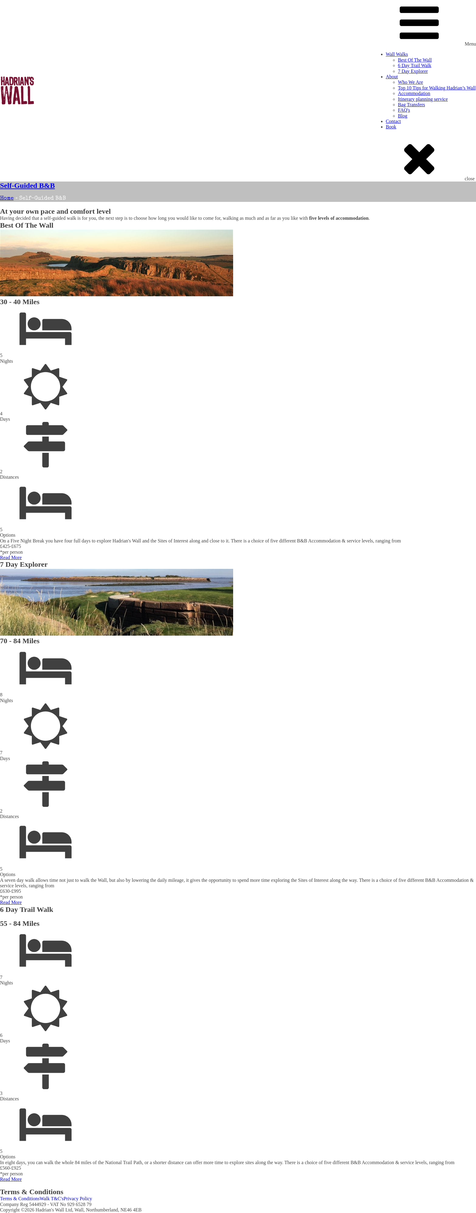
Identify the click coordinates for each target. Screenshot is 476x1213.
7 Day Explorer (413, 71)
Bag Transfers (411, 104)
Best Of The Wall (415, 60)
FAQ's (404, 110)
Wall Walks (397, 54)
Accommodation (414, 93)
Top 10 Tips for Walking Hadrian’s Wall (437, 87)
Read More (11, 557)
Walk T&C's (51, 1198)
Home (7, 198)
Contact (393, 121)
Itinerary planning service (423, 99)
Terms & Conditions (19, 1198)
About (392, 76)
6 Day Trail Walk (414, 65)
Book (391, 126)
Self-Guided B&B (27, 185)
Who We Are (410, 82)
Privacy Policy (78, 1198)
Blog (402, 115)
